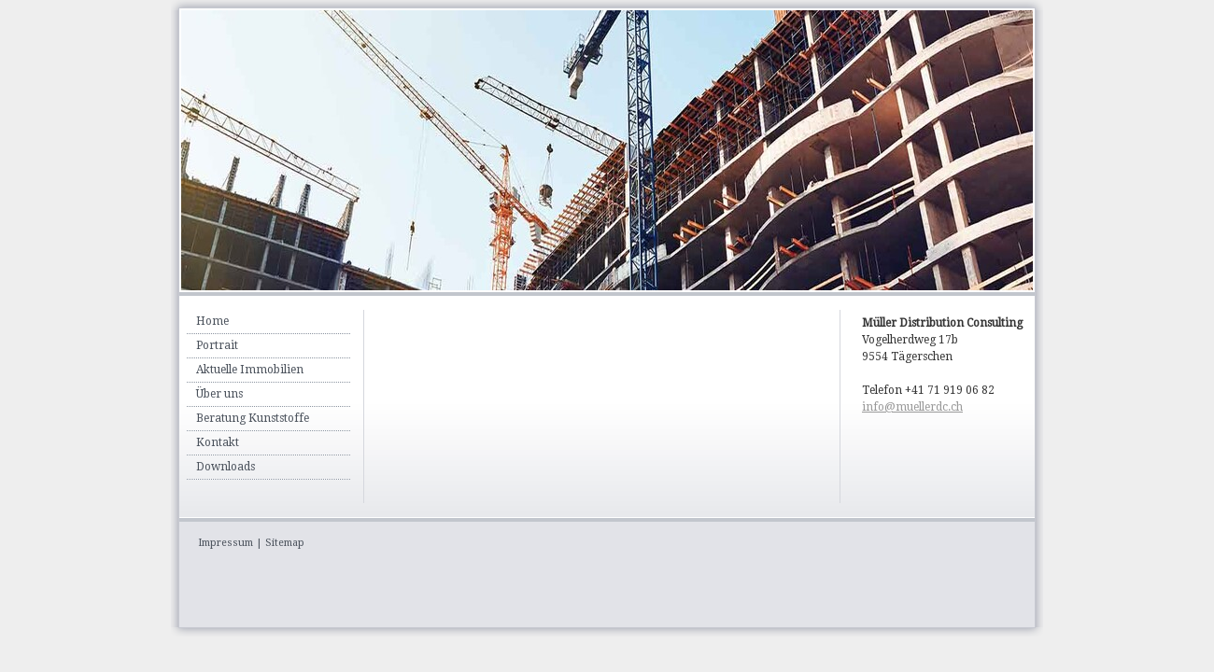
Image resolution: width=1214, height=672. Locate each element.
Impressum (225, 543)
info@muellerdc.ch (912, 406)
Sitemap (284, 543)
